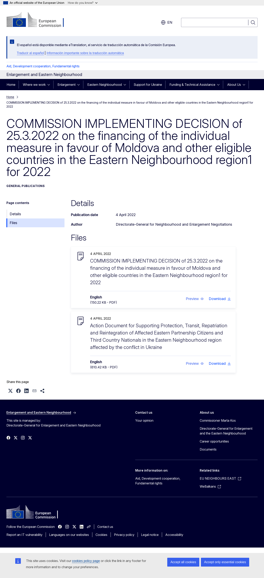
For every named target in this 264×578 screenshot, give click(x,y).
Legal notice (150, 535)
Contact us (105, 527)
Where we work (34, 85)
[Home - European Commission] (38, 20)
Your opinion (144, 420)
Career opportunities (214, 441)
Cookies (101, 535)
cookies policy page (86, 561)
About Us (234, 85)
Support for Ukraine (148, 85)
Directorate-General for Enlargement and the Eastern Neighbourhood (226, 430)
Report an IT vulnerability (24, 535)
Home (11, 85)
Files (13, 223)
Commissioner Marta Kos (218, 420)
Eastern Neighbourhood (104, 85)
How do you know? (83, 2)
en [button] (166, 22)
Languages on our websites (69, 535)
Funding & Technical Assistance (192, 85)
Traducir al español (30, 53)
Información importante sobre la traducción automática (85, 53)
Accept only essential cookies (225, 562)
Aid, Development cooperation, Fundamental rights (43, 66)
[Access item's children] (49, 84)
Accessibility (174, 535)
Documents (208, 449)
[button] (195, 299)
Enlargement (66, 85)
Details (15, 214)
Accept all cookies (183, 562)
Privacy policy (124, 535)
